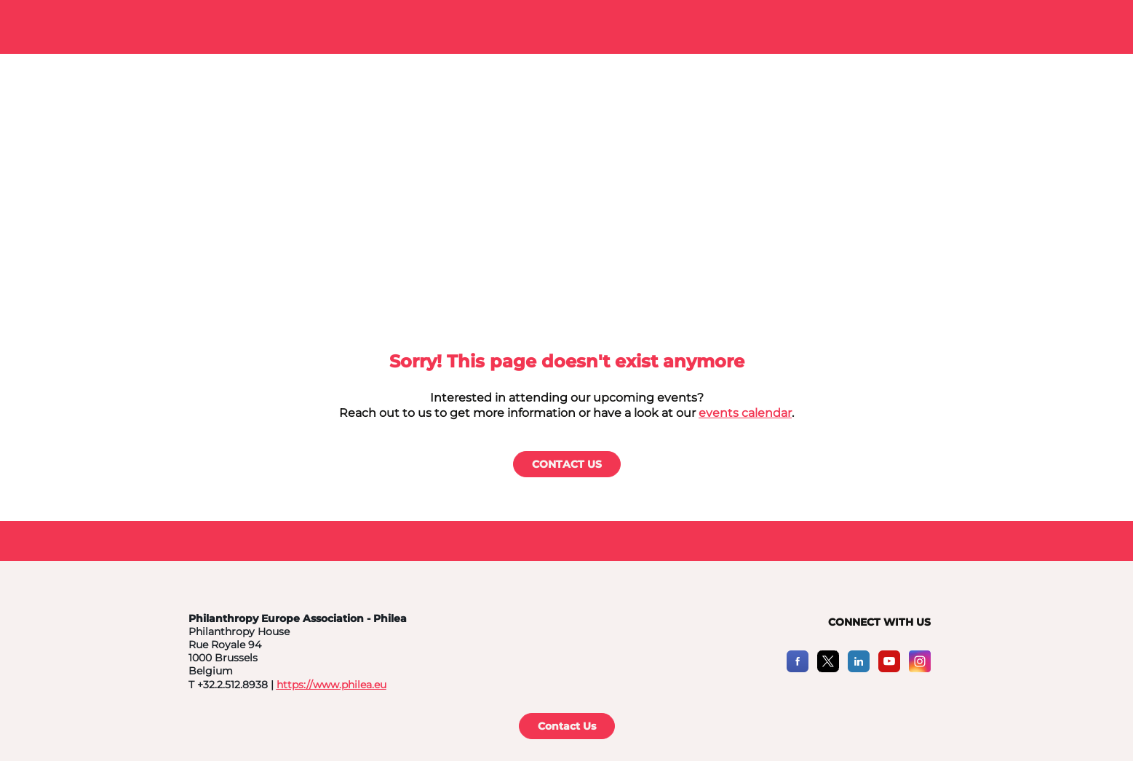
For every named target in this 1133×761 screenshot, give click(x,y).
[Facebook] (797, 668)
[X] (828, 668)
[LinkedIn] (859, 668)
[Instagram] (920, 668)
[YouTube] (889, 668)
